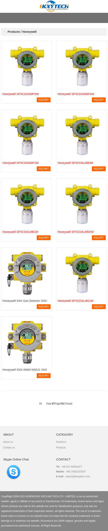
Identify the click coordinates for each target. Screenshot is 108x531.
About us (8, 442)
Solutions (61, 442)
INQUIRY (44, 99)
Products (61, 447)
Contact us (9, 447)
